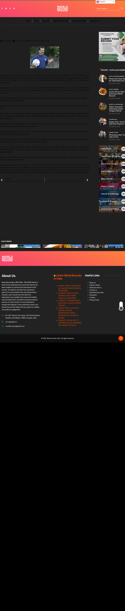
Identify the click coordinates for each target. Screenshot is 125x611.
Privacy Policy (94, 300)
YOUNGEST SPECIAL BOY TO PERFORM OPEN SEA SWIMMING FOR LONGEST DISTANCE (70, 322)
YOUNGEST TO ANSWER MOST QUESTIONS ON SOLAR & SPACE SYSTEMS (69, 303)
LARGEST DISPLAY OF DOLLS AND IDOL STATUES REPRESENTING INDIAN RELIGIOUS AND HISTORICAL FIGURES (68, 313)
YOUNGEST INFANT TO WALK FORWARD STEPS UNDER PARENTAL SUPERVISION (68, 295)
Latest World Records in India (67, 277)
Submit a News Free (60, 21)
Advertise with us (79, 21)
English (100, 1)
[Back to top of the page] (121, 338)
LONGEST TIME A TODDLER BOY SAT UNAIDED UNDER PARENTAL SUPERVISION (69, 288)
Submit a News (94, 285)
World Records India (96, 292)
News (36, 21)
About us (45, 21)
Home (28, 21)
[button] (3, 244)
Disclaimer (93, 295)
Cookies (92, 297)
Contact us (94, 21)
